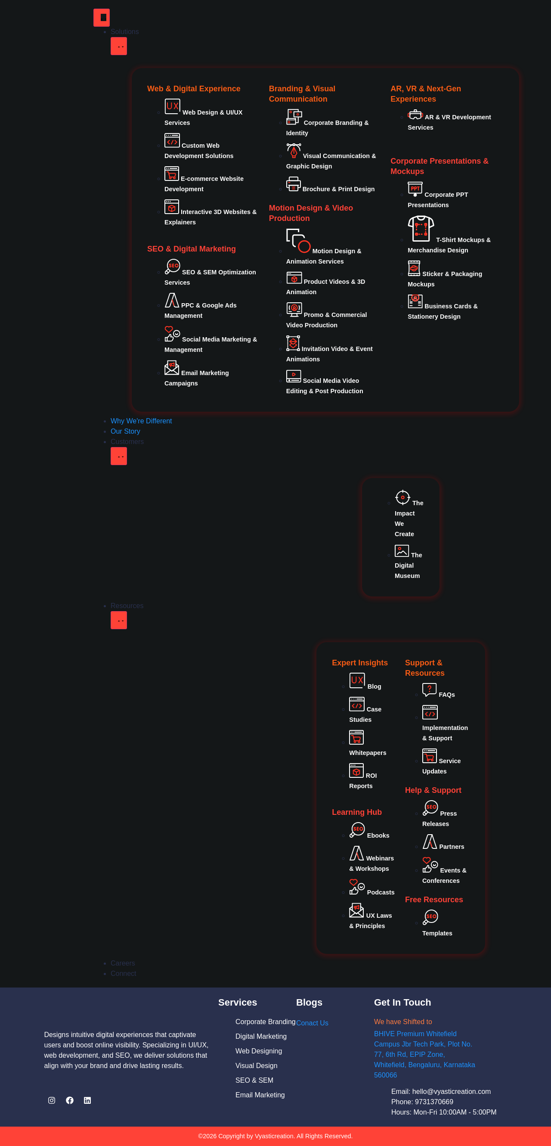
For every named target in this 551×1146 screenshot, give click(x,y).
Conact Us (312, 1023)
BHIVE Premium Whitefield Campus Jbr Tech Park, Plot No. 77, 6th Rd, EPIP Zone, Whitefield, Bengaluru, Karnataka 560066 (424, 1054)
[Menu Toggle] (101, 18)
